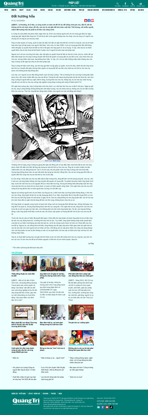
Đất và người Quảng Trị (108, 10)
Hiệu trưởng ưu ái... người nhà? (53, 358)
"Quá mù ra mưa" (76, 377)
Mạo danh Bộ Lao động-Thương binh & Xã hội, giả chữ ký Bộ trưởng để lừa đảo (24, 324)
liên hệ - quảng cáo (34, 393)
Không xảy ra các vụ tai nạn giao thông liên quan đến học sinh (80, 349)
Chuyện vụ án (64, 6)
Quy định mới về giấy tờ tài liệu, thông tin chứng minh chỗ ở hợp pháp (52, 276)
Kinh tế (21, 10)
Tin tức (54, 6)
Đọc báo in (141, 10)
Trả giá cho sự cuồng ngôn (78, 322)
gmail (60, 393)
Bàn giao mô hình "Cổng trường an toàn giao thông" (81, 369)
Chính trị (13, 10)
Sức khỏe (58, 10)
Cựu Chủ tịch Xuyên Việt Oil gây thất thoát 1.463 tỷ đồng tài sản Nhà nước (53, 370)
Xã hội (35, 10)
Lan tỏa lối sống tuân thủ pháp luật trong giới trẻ (52, 378)
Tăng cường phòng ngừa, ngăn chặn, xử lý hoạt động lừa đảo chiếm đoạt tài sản (81, 360)
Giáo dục (50, 10)
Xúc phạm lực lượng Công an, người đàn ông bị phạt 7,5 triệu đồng (24, 370)
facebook (45, 393)
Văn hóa (42, 10)
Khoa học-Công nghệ (93, 10)
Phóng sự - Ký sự (122, 10)
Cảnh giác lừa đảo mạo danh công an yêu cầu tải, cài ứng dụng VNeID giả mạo (23, 350)
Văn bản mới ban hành (87, 6)
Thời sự (6, 10)
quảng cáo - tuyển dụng (19, 393)
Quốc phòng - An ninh (70, 10)
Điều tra (74, 6)
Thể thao (132, 10)
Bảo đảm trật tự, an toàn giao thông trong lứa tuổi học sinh (51, 323)
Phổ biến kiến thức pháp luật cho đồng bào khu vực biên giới (80, 275)
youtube (53, 393)
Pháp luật (81, 10)
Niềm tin (16, 358)
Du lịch (28, 10)
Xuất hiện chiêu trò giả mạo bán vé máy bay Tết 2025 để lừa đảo (24, 378)
